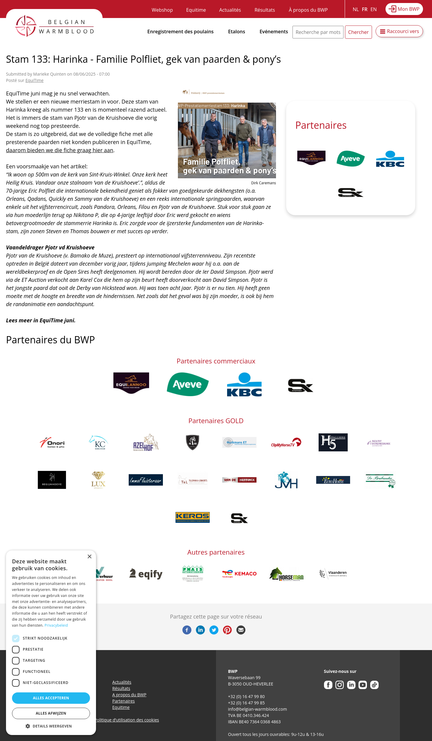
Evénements (274, 31)
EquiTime (35, 80)
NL (356, 9)
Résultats (264, 10)
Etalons (236, 31)
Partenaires (123, 701)
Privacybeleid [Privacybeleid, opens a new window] (56, 625)
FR (365, 9)
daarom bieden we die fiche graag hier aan (59, 150)
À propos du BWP (308, 10)
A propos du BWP (129, 694)
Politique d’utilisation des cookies (126, 720)
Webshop (162, 10)
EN (373, 9)
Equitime (196, 10)
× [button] (89, 557)
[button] (51, 726)
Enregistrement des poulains (180, 31)
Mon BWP (409, 9)
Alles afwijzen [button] (51, 713)
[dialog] (51, 642)
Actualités (230, 10)
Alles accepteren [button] (51, 697)
